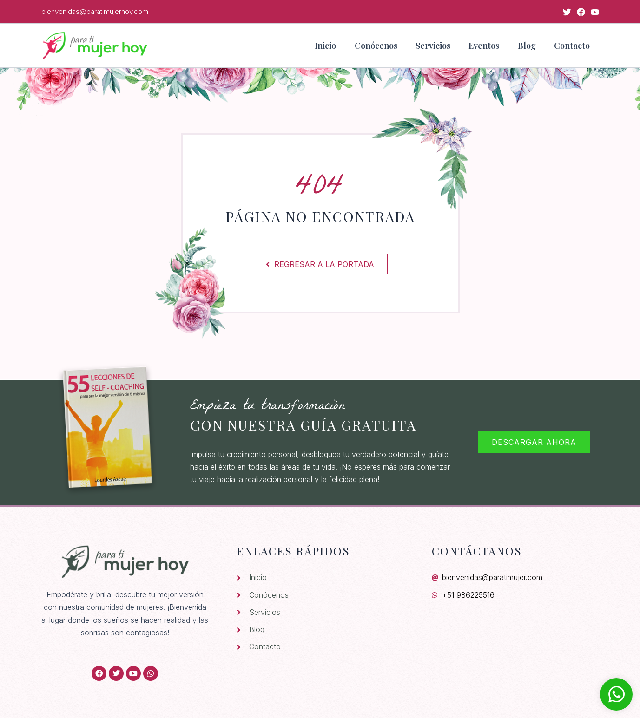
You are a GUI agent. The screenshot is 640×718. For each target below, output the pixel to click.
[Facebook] (581, 12)
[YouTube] (595, 12)
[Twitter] (567, 12)
